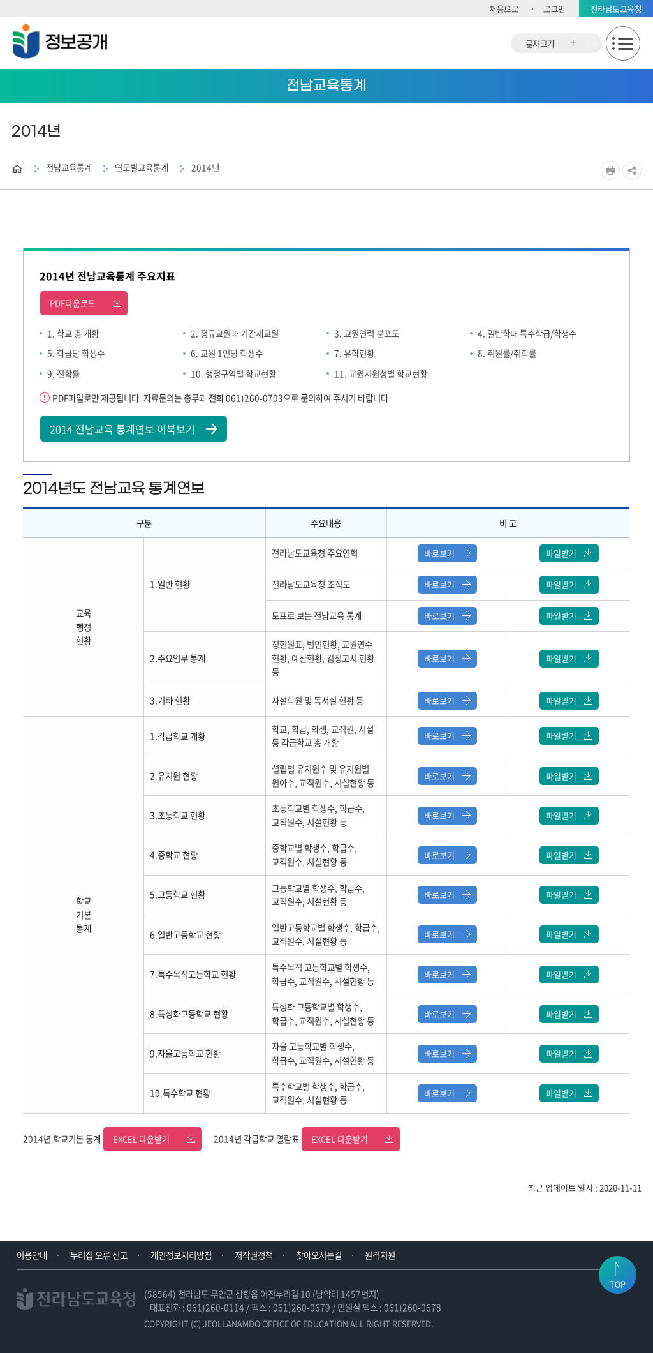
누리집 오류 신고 (99, 1254)
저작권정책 (254, 1254)
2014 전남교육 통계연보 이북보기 (133, 429)
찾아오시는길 (319, 1254)
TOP (618, 1286)
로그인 (554, 9)
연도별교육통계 (141, 167)
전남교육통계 (69, 167)
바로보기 (447, 553)
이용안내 (32, 1254)
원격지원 (380, 1254)
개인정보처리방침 (181, 1254)
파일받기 (569, 553)
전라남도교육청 (616, 9)
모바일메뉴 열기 (623, 43)
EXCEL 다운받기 (154, 1139)
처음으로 (503, 9)
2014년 (205, 167)
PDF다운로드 (85, 303)
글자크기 (540, 43)
